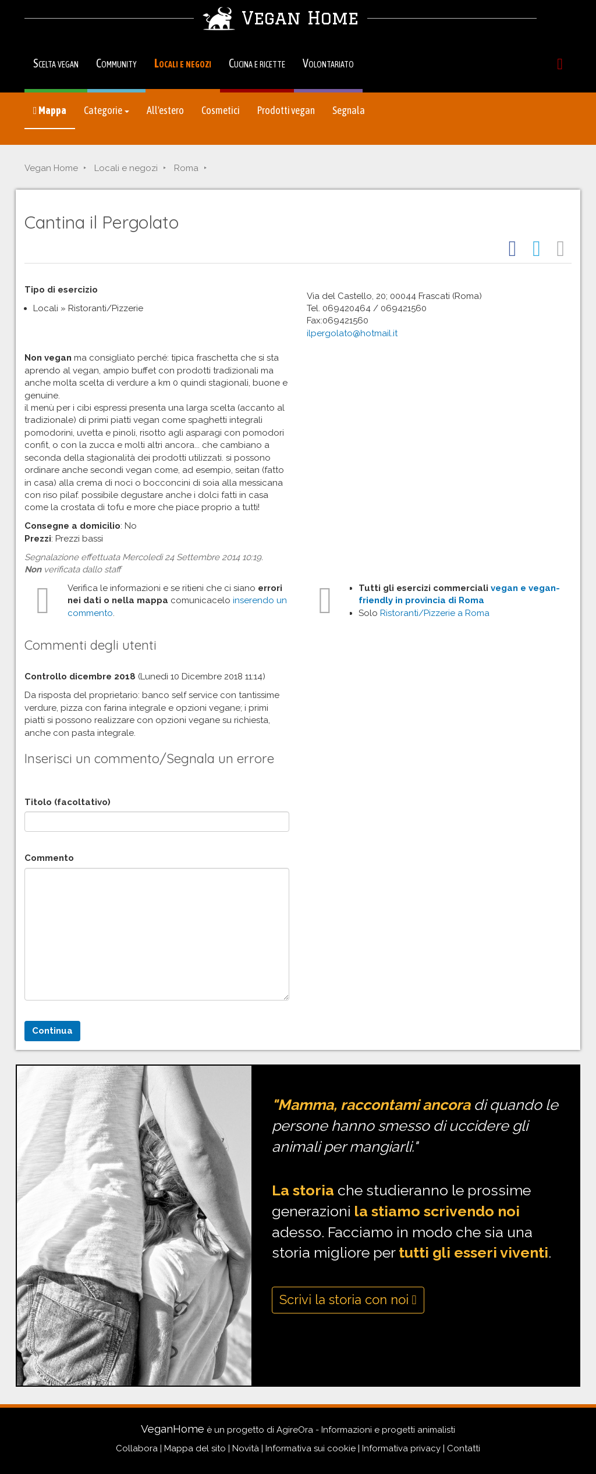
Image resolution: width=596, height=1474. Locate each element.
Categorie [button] (106, 110)
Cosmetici (220, 110)
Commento (49, 858)
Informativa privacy (401, 1448)
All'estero (165, 110)
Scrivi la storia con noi (348, 1299)
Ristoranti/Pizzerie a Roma (434, 613)
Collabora (137, 1448)
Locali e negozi (182, 63)
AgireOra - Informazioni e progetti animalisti (365, 1430)
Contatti (463, 1448)
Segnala (348, 110)
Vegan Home (51, 168)
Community (116, 63)
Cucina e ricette (257, 63)
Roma (186, 168)
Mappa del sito (195, 1448)
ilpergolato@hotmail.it (352, 333)
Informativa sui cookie (310, 1448)
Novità (245, 1448)
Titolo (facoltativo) (67, 802)
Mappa (49, 110)
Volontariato (328, 63)
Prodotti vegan (286, 110)
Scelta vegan (56, 63)
